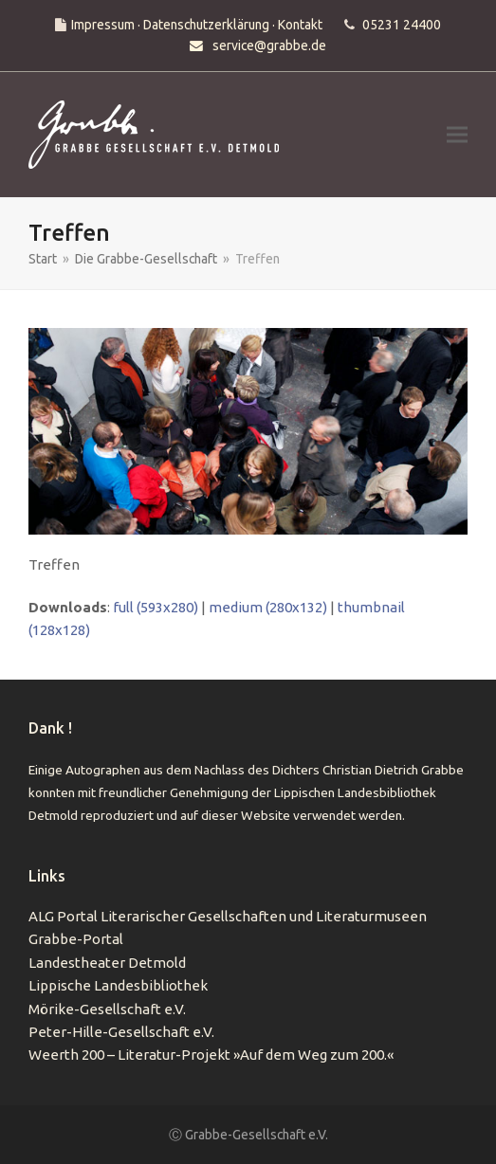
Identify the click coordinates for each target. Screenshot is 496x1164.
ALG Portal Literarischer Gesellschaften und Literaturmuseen (227, 916)
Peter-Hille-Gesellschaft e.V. (121, 1032)
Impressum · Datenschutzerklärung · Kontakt (196, 24)
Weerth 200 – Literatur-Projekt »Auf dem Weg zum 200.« (211, 1054)
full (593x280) (155, 607)
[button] (457, 134)
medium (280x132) (268, 607)
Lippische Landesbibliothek (118, 985)
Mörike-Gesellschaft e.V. (107, 1009)
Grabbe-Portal (75, 939)
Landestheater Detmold (107, 963)
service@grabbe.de (269, 45)
